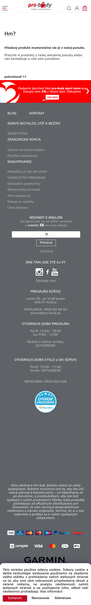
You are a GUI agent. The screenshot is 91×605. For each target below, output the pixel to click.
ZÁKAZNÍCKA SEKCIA (24, 139)
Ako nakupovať (18, 195)
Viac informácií (51, 591)
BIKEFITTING (17, 133)
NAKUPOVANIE (19, 161)
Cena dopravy (17, 207)
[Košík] (85, 8)
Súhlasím (15, 598)
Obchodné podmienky (23, 183)
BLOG (12, 113)
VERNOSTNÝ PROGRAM (26, 178)
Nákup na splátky (20, 201)
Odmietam (63, 598)
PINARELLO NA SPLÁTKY (27, 172)
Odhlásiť (46, 251)
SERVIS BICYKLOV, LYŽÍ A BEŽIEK (33, 123)
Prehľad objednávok (22, 156)
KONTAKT (36, 113)
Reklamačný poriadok (23, 189)
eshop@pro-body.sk (45, 313)
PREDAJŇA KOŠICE (45, 291)
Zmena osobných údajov (25, 150)
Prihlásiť (46, 242)
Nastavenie (40, 598)
